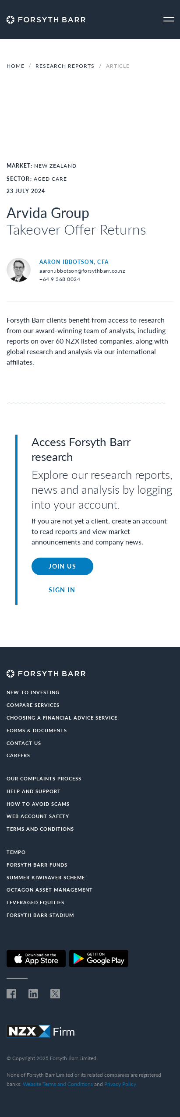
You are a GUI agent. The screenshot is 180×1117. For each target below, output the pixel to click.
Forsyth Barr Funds (37, 865)
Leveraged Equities (35, 902)
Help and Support (34, 791)
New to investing (33, 692)
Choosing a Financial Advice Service (62, 717)
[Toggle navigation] (169, 19)
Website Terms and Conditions (58, 1084)
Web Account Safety (38, 816)
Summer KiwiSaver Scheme (46, 877)
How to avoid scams (38, 804)
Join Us (62, 566)
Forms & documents (37, 730)
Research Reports (65, 66)
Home (16, 66)
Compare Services (33, 705)
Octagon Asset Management (50, 889)
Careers (18, 755)
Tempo (16, 852)
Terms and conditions (40, 829)
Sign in (62, 590)
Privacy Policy (120, 1084)
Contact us (24, 743)
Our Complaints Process (44, 778)
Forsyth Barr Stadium (40, 915)
